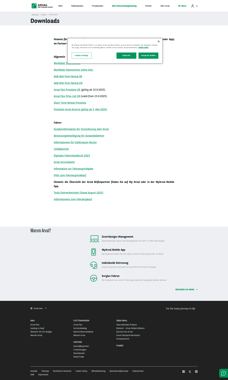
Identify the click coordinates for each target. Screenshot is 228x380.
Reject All (126, 55)
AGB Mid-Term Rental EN (68, 83)
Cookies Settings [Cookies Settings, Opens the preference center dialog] (81, 55)
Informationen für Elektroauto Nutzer (75, 142)
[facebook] (183, 372)
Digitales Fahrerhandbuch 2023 (72, 155)
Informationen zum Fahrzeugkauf (73, 199)
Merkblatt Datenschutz (67, 63)
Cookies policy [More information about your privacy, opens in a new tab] (143, 47)
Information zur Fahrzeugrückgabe (73, 168)
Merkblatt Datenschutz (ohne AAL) (73, 69)
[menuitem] (194, 6)
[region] (115, 51)
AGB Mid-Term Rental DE (68, 76)
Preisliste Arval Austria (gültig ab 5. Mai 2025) (80, 109)
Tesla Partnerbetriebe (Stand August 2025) (78, 192)
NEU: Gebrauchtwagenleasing (124, 6)
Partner (148, 6)
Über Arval (164, 6)
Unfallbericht (61, 148)
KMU (60, 6)
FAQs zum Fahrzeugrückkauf (70, 175)
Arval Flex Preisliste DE (67, 89)
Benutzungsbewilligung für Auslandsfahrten (79, 135)
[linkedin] (196, 372)
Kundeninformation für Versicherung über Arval (81, 129)
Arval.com (38, 308)
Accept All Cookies (148, 55)
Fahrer (182, 6)
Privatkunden (97, 6)
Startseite (35, 15)
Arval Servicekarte (64, 162)
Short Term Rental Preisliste (70, 102)
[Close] (158, 41)
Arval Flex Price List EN (67, 96)
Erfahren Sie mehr (186, 289)
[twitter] (189, 372)
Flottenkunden (77, 6)
